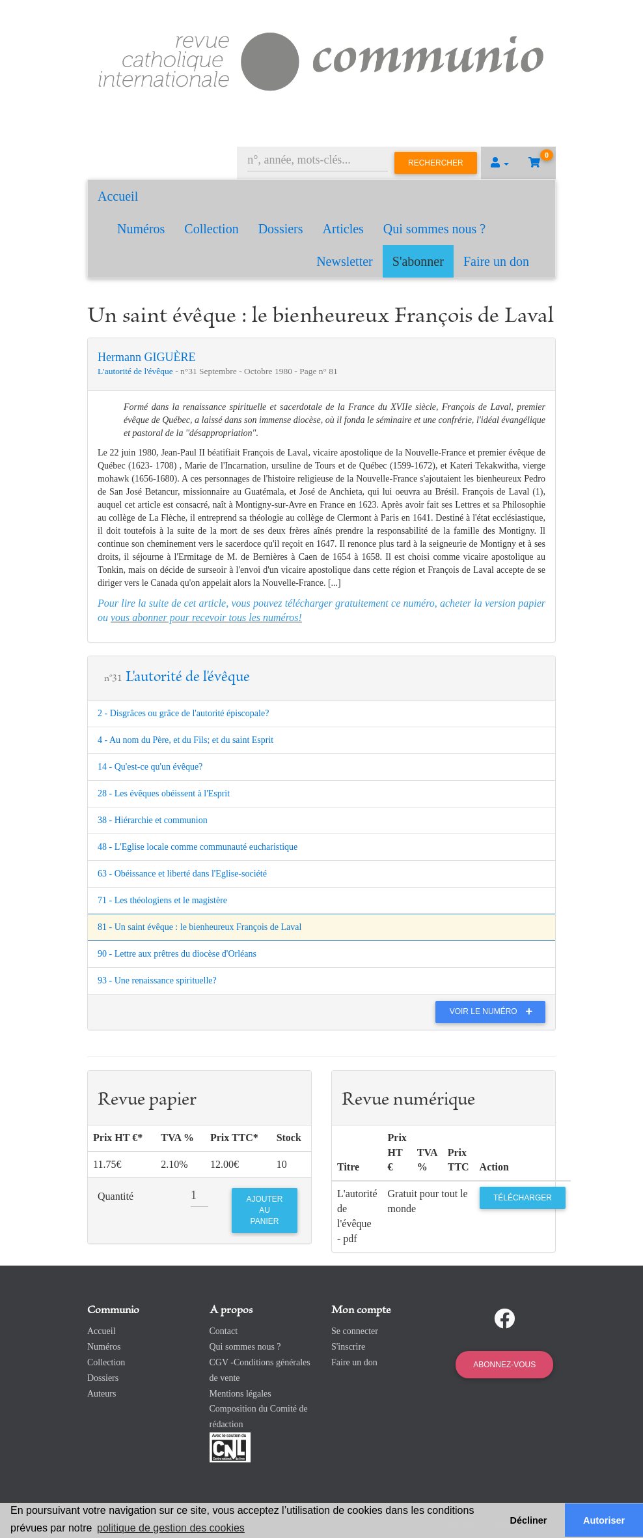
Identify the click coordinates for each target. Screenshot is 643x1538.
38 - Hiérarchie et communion (153, 820)
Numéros (141, 229)
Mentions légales (240, 1394)
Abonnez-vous (504, 1364)
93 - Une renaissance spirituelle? (157, 980)
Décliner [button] (528, 1520)
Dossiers (280, 229)
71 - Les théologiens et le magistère (162, 900)
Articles (343, 229)
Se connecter (354, 1331)
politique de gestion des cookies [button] (171, 1527)
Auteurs (101, 1394)
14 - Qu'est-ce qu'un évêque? (150, 767)
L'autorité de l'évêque (136, 371)
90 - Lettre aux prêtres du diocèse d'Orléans (177, 954)
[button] (500, 163)
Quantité (115, 1196)
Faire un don (496, 261)
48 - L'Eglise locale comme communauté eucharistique (197, 847)
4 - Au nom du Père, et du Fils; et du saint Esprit (185, 740)
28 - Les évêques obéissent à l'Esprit (164, 793)
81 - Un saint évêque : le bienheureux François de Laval (199, 927)
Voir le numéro (494, 1011)
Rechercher (435, 162)
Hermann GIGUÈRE (146, 357)
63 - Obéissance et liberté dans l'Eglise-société (182, 873)
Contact (224, 1331)
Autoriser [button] (604, 1520)
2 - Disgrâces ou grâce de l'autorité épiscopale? (183, 713)
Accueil (118, 196)
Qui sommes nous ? (434, 229)
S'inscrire (348, 1347)
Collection (211, 229)
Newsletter (344, 261)
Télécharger (522, 1197)
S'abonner (418, 261)
